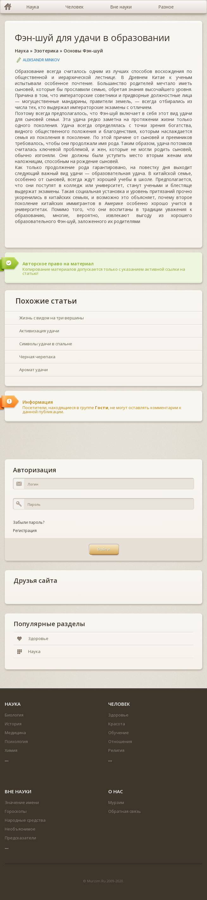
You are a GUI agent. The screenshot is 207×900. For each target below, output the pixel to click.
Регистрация (25, 530)
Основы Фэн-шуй (83, 51)
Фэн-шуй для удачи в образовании (92, 37)
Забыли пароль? (28, 522)
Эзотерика (46, 51)
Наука (22, 51)
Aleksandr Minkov (41, 60)
